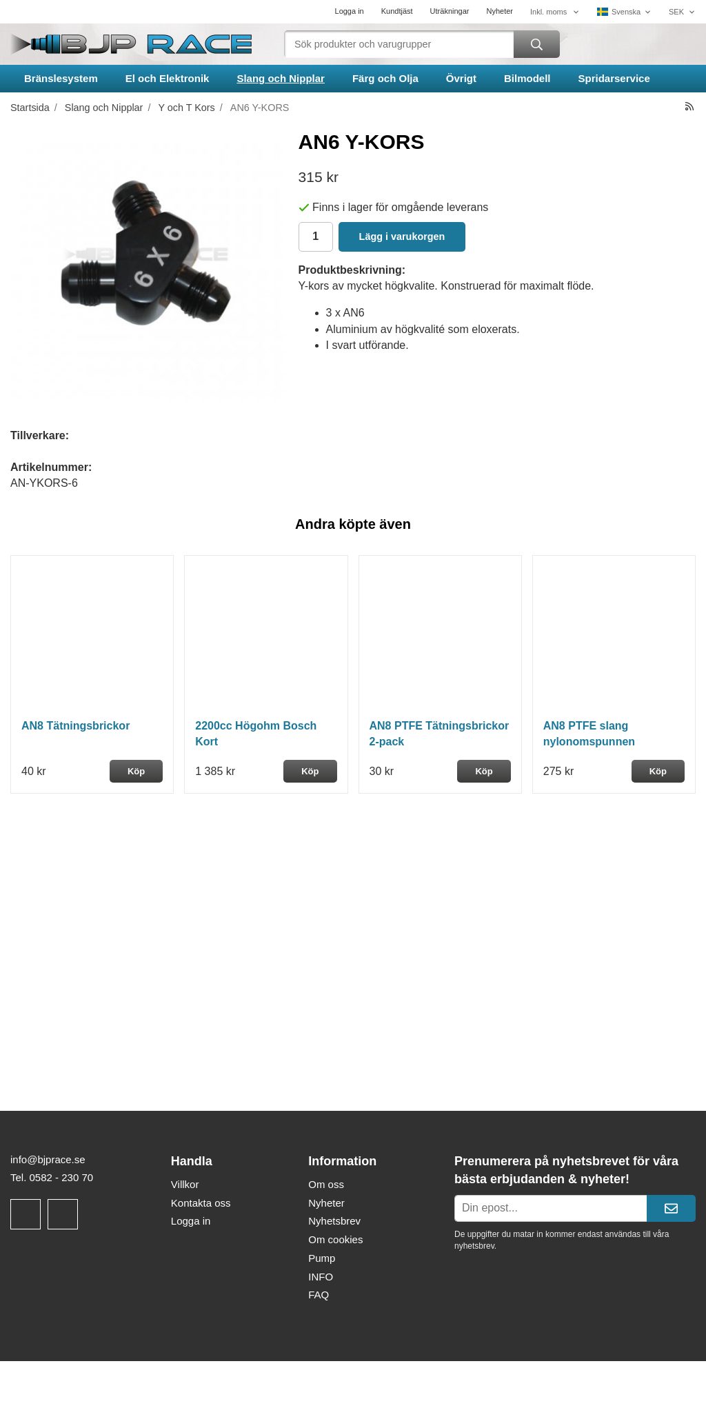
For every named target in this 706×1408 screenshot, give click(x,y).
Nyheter (499, 11)
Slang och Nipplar (280, 78)
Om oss (326, 1184)
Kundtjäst (397, 11)
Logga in (349, 11)
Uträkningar (450, 11)
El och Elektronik (167, 78)
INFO (320, 1277)
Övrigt (461, 78)
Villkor (185, 1184)
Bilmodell (527, 78)
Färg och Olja (385, 78)
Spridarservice (614, 78)
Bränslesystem (61, 78)
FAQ (318, 1294)
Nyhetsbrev (334, 1221)
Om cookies (335, 1239)
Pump (321, 1258)
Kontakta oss (201, 1203)
